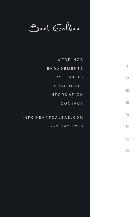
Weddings (71, 59)
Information (67, 94)
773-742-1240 (67, 126)
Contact (72, 103)
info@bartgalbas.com (53, 117)
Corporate (69, 86)
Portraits (70, 77)
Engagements (65, 68)
